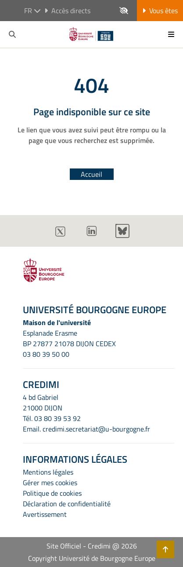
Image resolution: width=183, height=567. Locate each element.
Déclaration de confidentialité (67, 503)
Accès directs (67, 10)
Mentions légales (48, 472)
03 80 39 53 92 (57, 418)
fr (32, 10)
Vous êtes (160, 10)
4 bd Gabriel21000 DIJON (42, 402)
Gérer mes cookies (50, 482)
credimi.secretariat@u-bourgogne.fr (96, 429)
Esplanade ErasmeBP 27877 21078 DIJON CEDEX (69, 338)
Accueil (91, 174)
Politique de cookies (52, 493)
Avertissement (45, 514)
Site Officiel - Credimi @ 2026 (92, 546)
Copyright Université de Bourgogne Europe (91, 558)
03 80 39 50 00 (46, 354)
